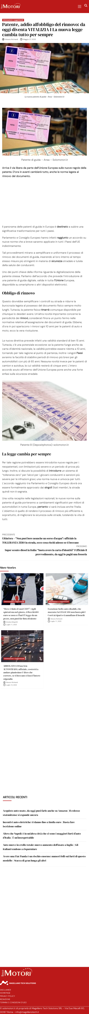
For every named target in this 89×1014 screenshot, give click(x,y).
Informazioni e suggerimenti (13, 20)
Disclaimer (5, 990)
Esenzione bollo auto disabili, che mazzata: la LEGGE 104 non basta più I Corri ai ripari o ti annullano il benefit (66, 612)
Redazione (5, 999)
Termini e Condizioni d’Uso (13, 1002)
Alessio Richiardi (11, 39)
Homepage (5, 993)
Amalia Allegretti (12, 622)
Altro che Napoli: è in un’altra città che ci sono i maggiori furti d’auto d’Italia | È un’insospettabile (42, 836)
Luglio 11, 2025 (11, 625)
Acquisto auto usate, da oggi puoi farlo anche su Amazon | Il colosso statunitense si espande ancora (41, 813)
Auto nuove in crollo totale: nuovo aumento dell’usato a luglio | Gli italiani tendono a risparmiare (40, 847)
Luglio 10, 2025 (11, 685)
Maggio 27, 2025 (29, 39)
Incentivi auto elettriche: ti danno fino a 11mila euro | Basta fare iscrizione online (39, 824)
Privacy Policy (7, 996)
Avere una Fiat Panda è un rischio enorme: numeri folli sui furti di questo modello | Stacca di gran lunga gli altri (44, 858)
